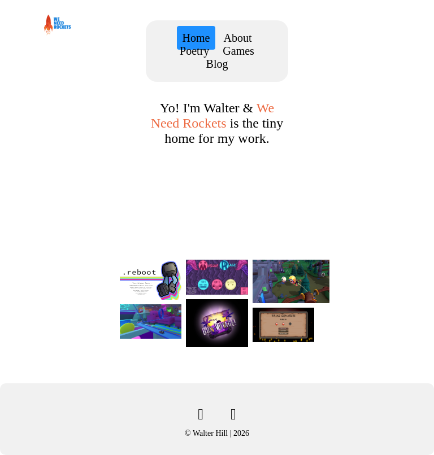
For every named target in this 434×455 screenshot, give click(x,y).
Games (238, 51)
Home (196, 38)
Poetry (194, 51)
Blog (217, 64)
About (237, 38)
